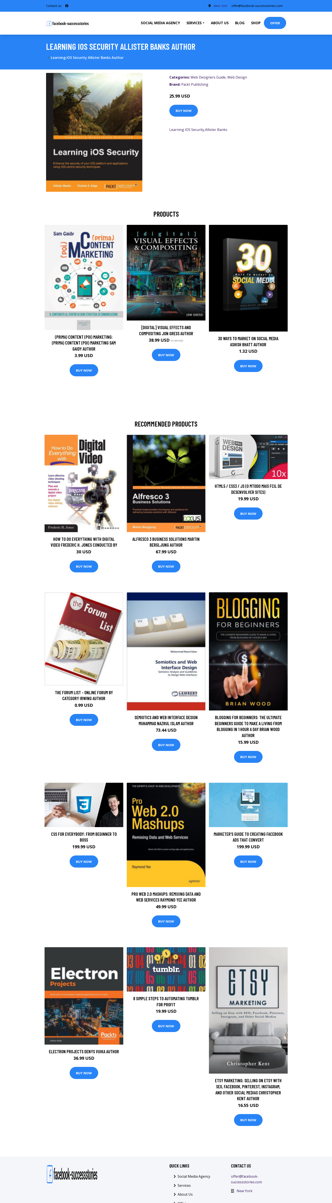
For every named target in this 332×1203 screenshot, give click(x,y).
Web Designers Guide (208, 77)
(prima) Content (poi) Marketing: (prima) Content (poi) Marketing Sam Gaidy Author (84, 342)
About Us (220, 23)
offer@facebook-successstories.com (257, 6)
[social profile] (67, 6)
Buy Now (184, 110)
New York (220, 6)
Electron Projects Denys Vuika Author (84, 1051)
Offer (275, 23)
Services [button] (194, 23)
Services (184, 1185)
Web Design (237, 77)
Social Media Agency (160, 23)
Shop (256, 23)
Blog (240, 23)
